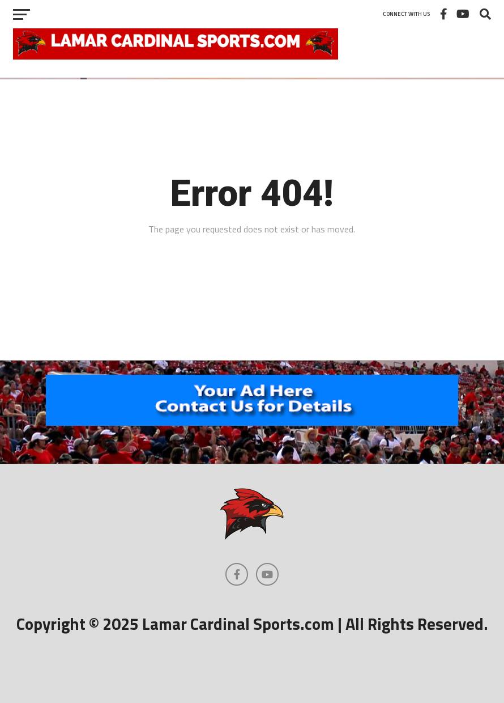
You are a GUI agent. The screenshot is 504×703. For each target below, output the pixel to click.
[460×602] (252, 422)
